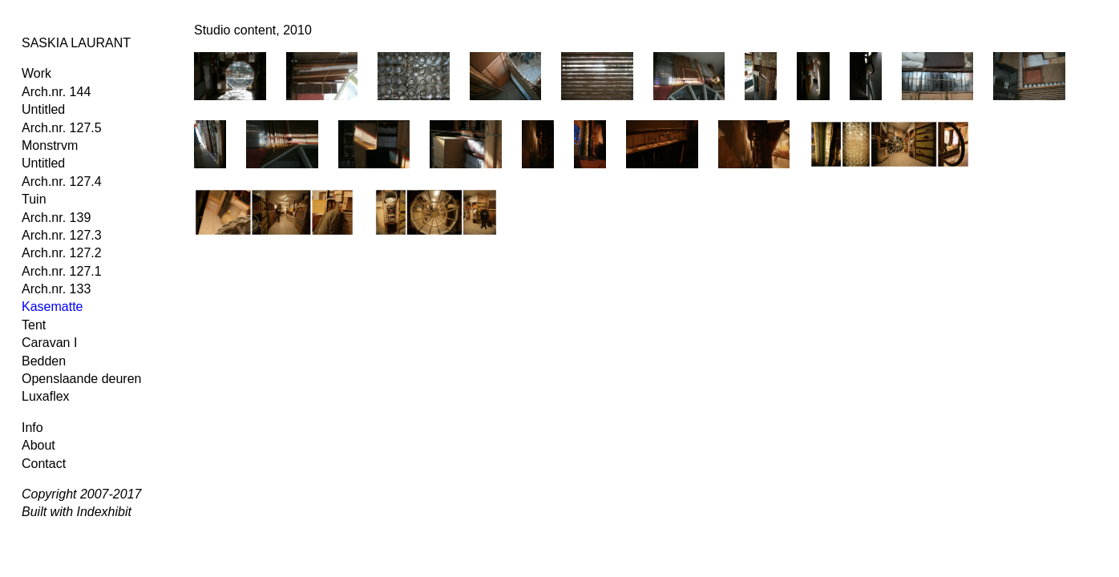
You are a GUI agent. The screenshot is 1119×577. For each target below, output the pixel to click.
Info (32, 427)
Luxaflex (46, 396)
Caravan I (49, 342)
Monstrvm (50, 145)
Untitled (43, 109)
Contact (44, 463)
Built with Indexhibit (76, 511)
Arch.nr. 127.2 (62, 253)
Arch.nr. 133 (56, 289)
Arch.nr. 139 (56, 217)
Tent (34, 325)
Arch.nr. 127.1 (62, 271)
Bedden (44, 361)
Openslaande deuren (81, 378)
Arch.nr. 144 (56, 92)
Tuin (34, 199)
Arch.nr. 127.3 (62, 235)
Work (36, 73)
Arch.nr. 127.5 (62, 128)
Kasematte (52, 306)
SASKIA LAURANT (76, 43)
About (38, 445)
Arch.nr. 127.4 (62, 181)
